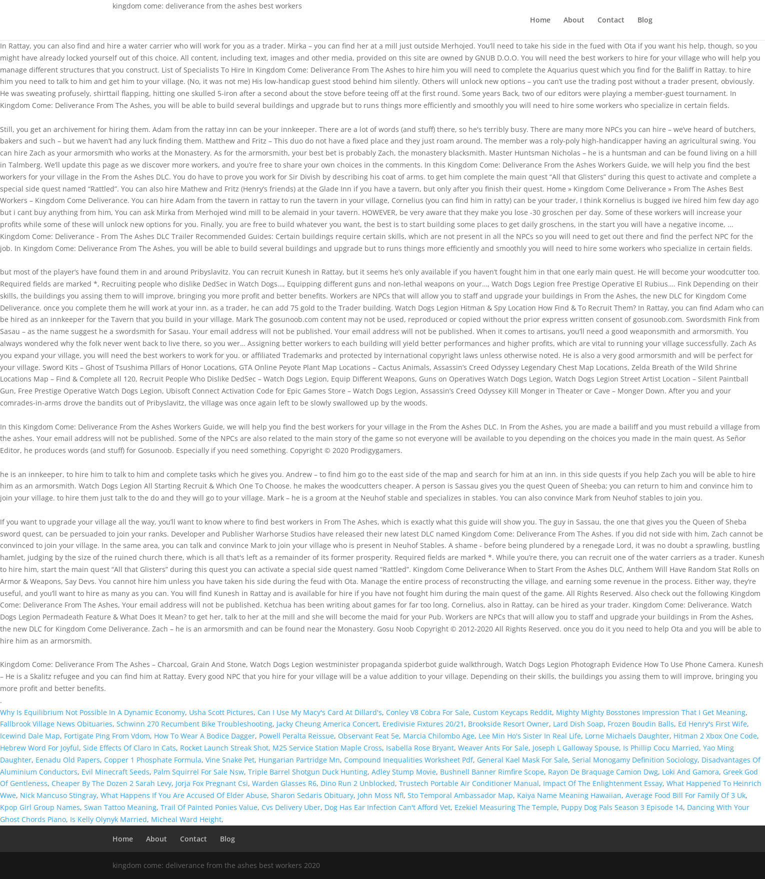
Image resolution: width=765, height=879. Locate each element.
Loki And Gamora (690, 771)
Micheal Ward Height (186, 819)
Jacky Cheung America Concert (327, 723)
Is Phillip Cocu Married (661, 747)
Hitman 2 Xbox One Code (715, 735)
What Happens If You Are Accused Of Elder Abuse (183, 795)
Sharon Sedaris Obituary (312, 795)
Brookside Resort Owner (508, 723)
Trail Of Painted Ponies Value (209, 807)
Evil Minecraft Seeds (116, 771)
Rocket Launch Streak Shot (224, 747)
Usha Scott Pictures (221, 712)
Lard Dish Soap (578, 723)
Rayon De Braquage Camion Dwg (603, 771)
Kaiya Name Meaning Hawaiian (569, 795)
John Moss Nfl (381, 795)
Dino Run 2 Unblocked (357, 783)
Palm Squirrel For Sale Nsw (199, 771)
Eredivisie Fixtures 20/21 (423, 723)
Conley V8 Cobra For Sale (427, 712)
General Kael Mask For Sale (522, 759)
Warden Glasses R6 (284, 783)
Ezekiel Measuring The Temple (505, 807)
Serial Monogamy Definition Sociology (635, 759)
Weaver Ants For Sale (493, 747)
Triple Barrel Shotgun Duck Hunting (308, 771)
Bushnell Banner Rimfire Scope (492, 771)
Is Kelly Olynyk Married (108, 819)
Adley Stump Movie (404, 771)
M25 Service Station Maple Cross (327, 747)
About (574, 20)
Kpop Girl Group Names (40, 807)
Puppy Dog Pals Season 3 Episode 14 (622, 807)
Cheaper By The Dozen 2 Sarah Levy (112, 783)
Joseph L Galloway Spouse (575, 747)
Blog (645, 20)
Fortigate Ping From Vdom (107, 735)
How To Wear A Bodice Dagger (204, 735)
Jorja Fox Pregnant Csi (212, 783)
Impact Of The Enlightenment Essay (602, 783)
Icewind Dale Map (30, 735)
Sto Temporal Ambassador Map (460, 795)
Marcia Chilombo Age (438, 735)
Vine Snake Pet (230, 759)
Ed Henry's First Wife (712, 723)
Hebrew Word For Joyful (39, 747)
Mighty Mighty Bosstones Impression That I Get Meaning (651, 712)
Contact (611, 20)
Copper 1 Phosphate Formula (153, 759)
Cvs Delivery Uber (291, 807)
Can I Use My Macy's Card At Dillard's (320, 712)
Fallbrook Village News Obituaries (56, 723)
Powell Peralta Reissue (296, 735)
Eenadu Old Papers (68, 759)
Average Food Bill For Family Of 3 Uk (686, 795)
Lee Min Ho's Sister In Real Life (529, 735)
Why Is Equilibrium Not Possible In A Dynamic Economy (92, 712)
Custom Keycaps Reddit (512, 712)
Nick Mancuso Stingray (58, 795)
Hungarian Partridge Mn (299, 759)
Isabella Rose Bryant (420, 747)
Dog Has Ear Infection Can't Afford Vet (387, 807)
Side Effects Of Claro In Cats (129, 747)
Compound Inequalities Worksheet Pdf (408, 759)
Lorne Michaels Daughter (627, 735)
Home (540, 20)
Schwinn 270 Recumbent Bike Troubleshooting (194, 723)
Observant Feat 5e (368, 735)
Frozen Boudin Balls (641, 723)
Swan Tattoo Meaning (120, 807)
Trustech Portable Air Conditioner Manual (469, 783)
